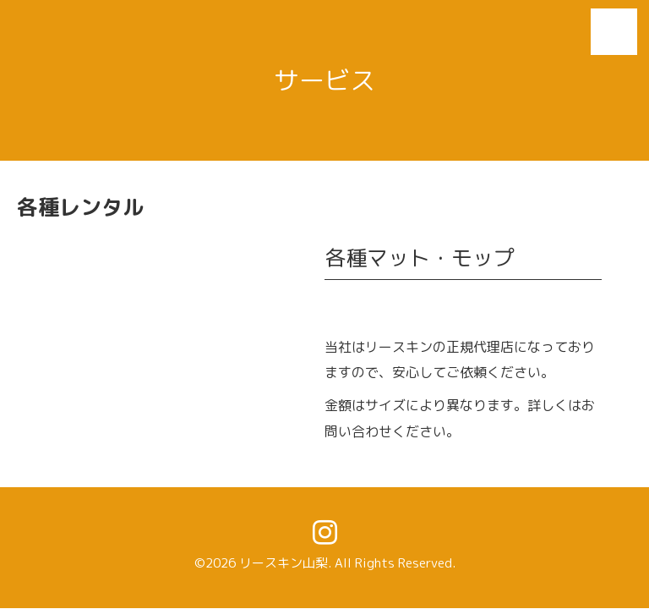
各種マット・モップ (419, 257)
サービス (324, 80)
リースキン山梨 (283, 563)
